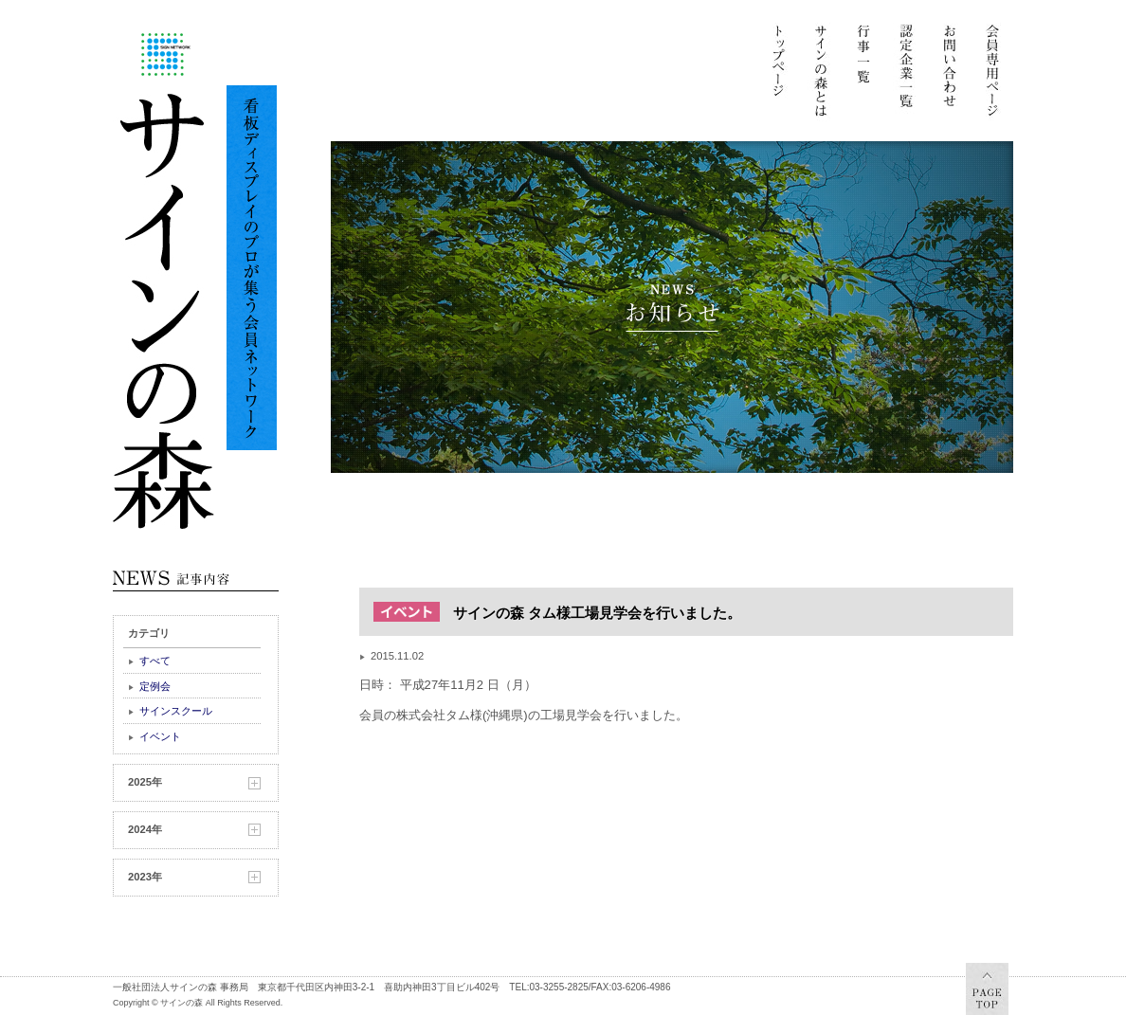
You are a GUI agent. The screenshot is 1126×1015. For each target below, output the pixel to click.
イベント (160, 736)
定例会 (155, 686)
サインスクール (175, 710)
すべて (155, 660)
